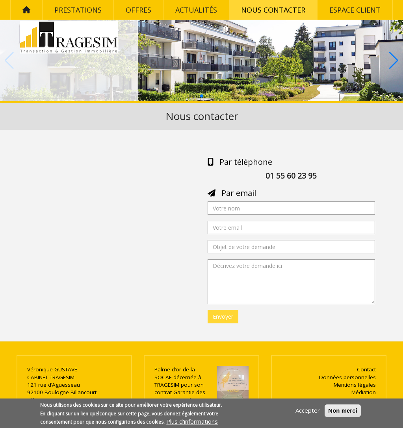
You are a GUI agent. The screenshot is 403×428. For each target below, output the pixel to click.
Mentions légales (355, 384)
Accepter (307, 410)
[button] (201, 96)
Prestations (78, 10)
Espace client (355, 10)
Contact (366, 369)
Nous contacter (273, 10)
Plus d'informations (192, 421)
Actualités (196, 10)
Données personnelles (347, 377)
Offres (138, 10)
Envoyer (223, 316)
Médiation (363, 392)
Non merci (342, 410)
